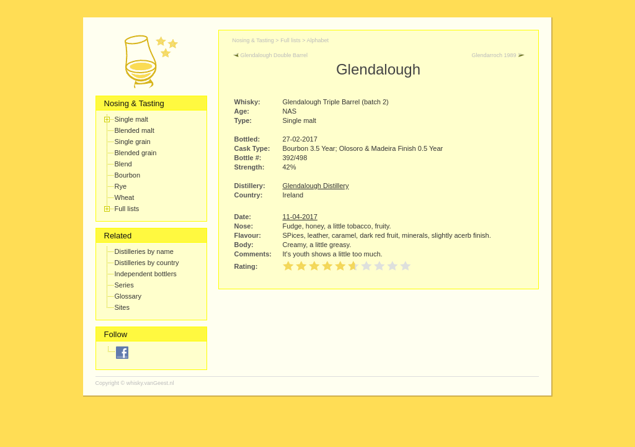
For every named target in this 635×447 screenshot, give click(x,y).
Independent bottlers (146, 274)
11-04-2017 (300, 216)
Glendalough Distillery (316, 185)
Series (124, 285)
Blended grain (136, 152)
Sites (122, 307)
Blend (123, 164)
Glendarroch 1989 (497, 55)
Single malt (131, 119)
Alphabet (317, 40)
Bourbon (128, 175)
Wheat (125, 197)
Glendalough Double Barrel (270, 55)
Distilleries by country (147, 262)
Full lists (127, 208)
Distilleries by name (144, 251)
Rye (121, 186)
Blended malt (134, 130)
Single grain (133, 141)
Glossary (128, 296)
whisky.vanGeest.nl (150, 383)
